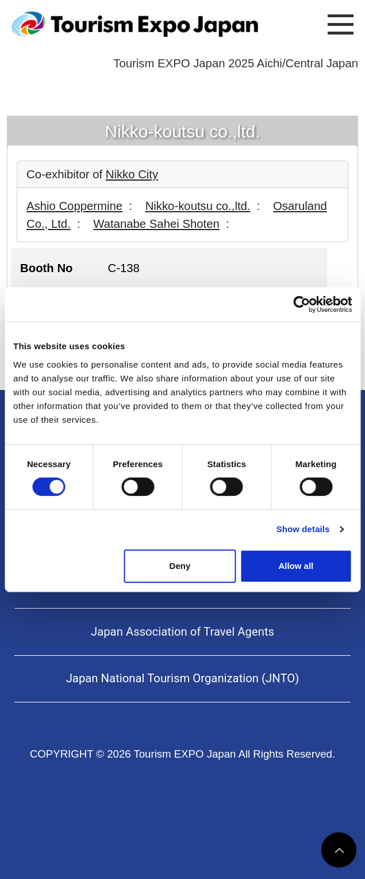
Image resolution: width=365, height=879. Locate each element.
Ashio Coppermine (74, 206)
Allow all (295, 566)
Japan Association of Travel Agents (182, 632)
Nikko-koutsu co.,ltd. (198, 206)
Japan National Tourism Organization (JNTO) (182, 678)
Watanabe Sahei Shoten (156, 223)
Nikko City (132, 174)
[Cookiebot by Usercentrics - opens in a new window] (301, 304)
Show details (303, 529)
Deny (180, 566)
